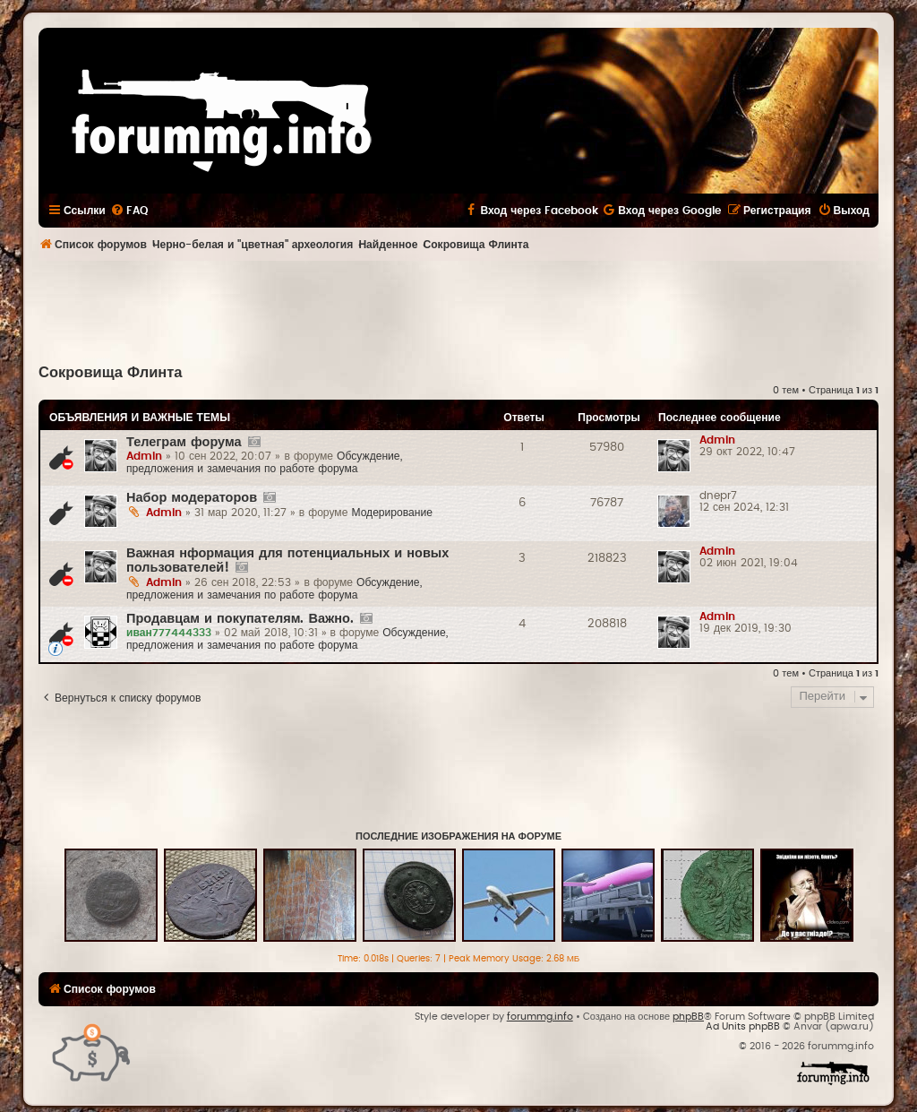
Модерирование (392, 512)
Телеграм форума (184, 442)
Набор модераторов (191, 497)
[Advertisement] (458, 310)
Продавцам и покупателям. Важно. (240, 618)
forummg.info (540, 1016)
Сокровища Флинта (111, 373)
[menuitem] (129, 210)
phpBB (688, 1016)
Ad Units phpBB (743, 1026)
